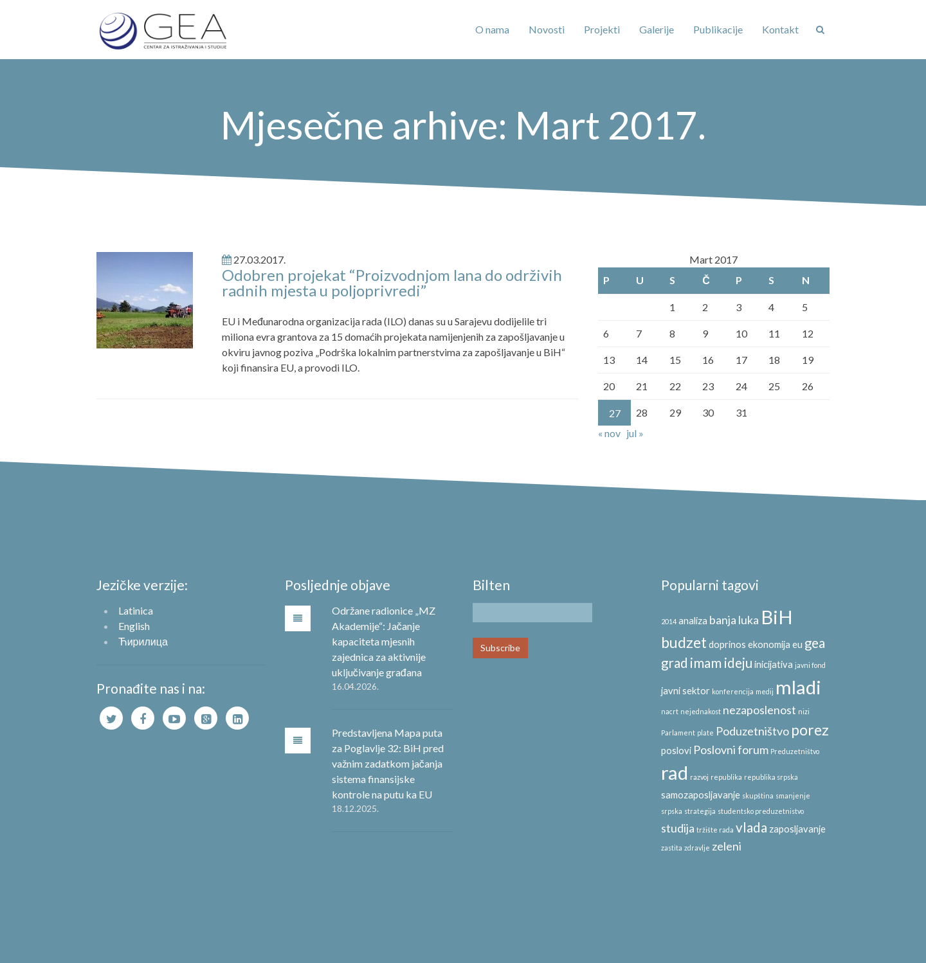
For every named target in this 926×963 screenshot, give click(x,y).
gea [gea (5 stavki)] (814, 643)
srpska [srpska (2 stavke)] (671, 811)
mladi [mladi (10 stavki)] (798, 687)
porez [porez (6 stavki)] (810, 730)
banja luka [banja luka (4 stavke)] (734, 620)
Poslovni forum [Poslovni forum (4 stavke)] (730, 749)
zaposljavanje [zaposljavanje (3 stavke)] (797, 829)
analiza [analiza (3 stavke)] (692, 620)
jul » (635, 433)
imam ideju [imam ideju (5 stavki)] (721, 662)
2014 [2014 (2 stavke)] (668, 621)
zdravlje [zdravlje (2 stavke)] (697, 847)
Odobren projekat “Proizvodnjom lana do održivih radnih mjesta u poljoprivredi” (392, 283)
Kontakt (780, 29)
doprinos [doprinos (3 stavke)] (727, 644)
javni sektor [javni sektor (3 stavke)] (685, 690)
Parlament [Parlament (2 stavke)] (678, 732)
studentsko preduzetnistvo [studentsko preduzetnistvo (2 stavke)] (761, 811)
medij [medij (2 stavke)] (765, 691)
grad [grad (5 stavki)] (674, 662)
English (134, 626)
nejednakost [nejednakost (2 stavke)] (700, 711)
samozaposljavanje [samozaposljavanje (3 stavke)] (700, 794)
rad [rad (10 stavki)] (674, 772)
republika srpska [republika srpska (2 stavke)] (771, 777)
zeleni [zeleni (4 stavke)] (726, 846)
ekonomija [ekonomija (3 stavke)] (769, 644)
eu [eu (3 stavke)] (797, 644)
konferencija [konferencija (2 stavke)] (733, 691)
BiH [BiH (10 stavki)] (777, 617)
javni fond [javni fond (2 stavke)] (810, 665)
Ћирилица (143, 641)
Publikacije (718, 29)
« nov (609, 433)
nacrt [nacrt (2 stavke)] (669, 711)
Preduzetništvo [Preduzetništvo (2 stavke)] (794, 751)
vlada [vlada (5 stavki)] (751, 827)
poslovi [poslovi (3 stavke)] (676, 750)
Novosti (547, 29)
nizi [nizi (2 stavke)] (804, 711)
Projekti (602, 29)
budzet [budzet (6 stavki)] (684, 642)
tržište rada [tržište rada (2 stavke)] (715, 829)
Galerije (656, 29)
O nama (492, 29)
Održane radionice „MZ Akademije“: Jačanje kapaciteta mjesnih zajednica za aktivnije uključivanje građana (383, 641)
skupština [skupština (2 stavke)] (758, 795)
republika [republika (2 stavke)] (726, 777)
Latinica (135, 610)
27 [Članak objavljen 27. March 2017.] (615, 413)
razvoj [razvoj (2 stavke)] (699, 777)
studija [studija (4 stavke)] (677, 828)
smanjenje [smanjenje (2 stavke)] (793, 795)
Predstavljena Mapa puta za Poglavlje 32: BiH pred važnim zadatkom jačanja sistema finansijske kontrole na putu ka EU (388, 763)
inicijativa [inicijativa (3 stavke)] (773, 664)
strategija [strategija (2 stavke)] (700, 811)
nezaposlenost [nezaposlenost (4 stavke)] (759, 710)
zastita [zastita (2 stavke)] (671, 847)
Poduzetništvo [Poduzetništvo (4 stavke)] (752, 731)
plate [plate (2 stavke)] (705, 732)
